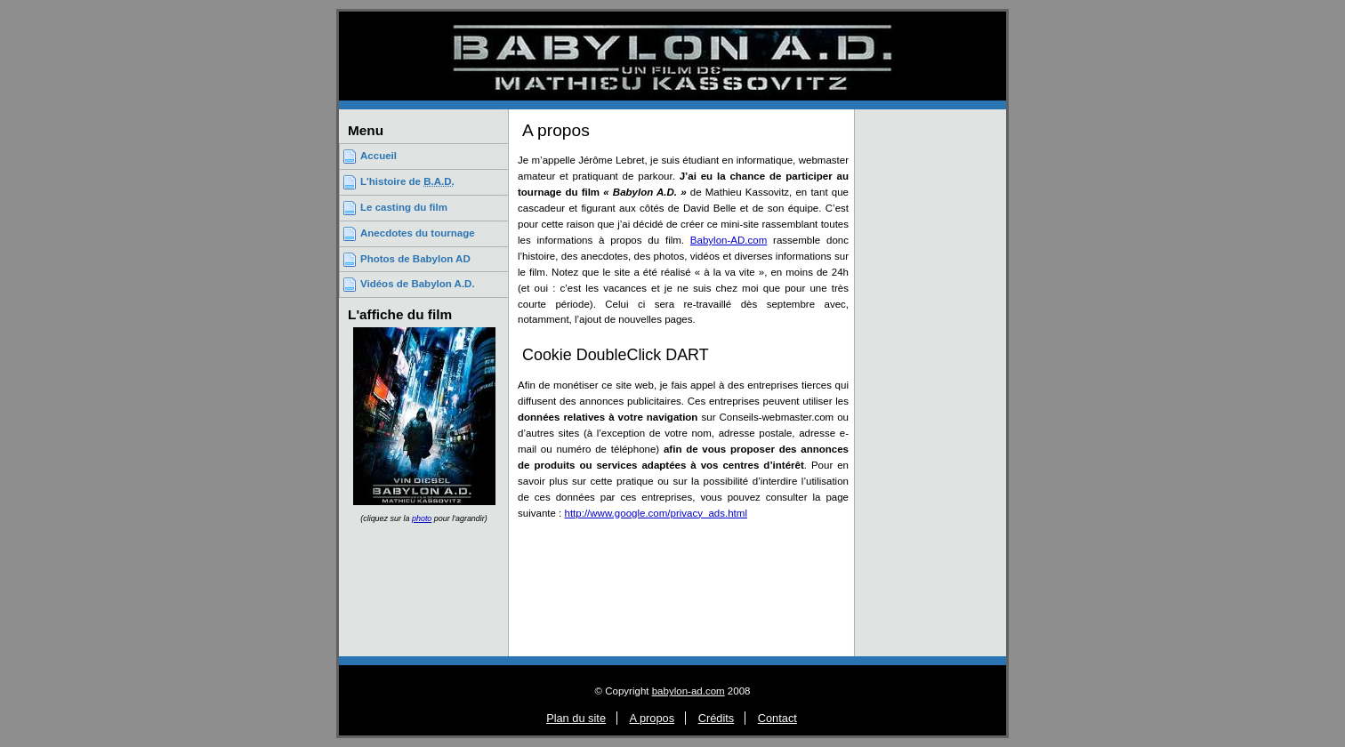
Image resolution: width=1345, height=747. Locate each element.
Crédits (716, 718)
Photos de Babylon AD (415, 258)
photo (421, 518)
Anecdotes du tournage (417, 233)
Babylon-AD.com (728, 240)
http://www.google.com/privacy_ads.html (656, 513)
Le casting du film (403, 207)
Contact (777, 718)
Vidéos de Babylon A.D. (417, 283)
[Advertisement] (930, 380)
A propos (652, 718)
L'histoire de (407, 181)
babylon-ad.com (688, 691)
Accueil (378, 155)
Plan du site (576, 718)
